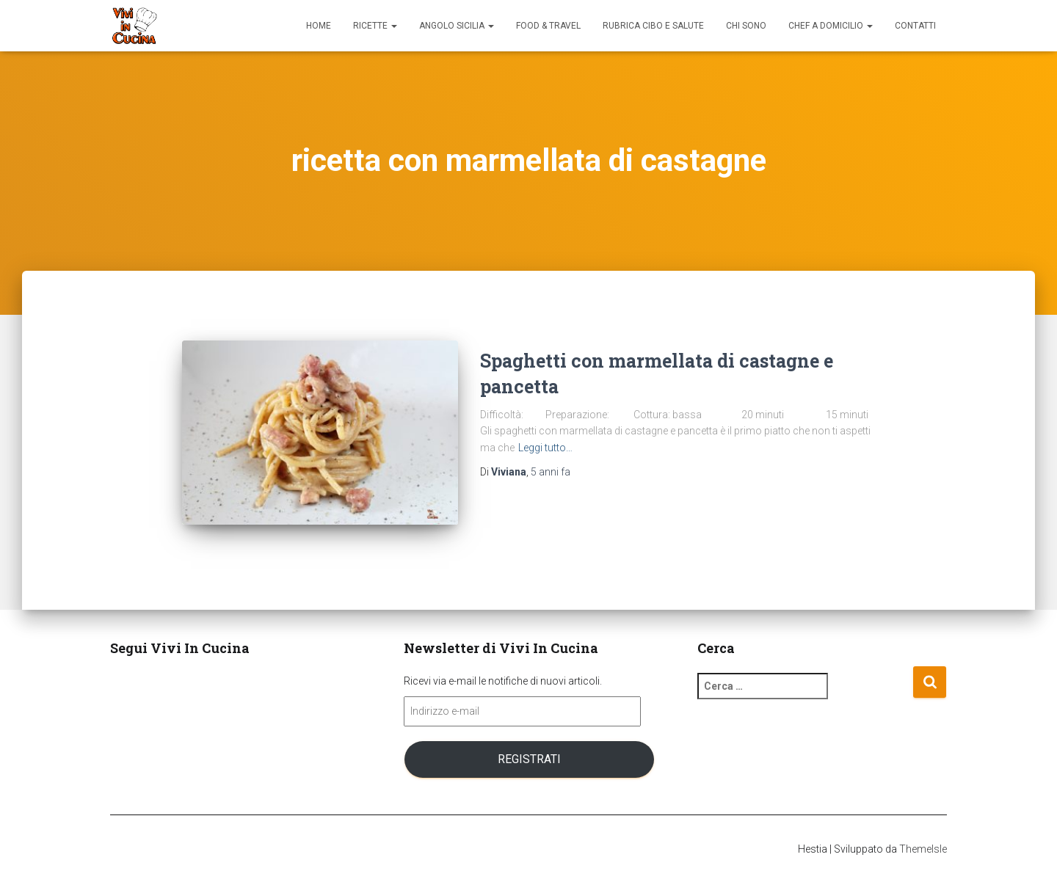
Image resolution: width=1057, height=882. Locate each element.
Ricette (375, 26)
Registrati (529, 759)
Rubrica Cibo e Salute (653, 26)
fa (550, 472)
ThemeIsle (923, 849)
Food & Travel (548, 26)
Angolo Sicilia (456, 26)
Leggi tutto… (545, 447)
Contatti (915, 26)
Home (318, 26)
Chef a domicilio (830, 26)
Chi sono (746, 26)
